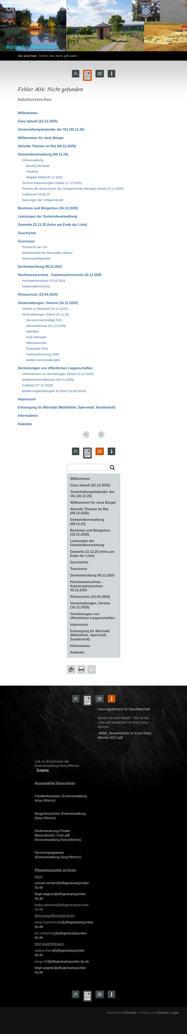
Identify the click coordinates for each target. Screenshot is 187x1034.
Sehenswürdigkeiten (36, 258)
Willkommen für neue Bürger (41, 138)
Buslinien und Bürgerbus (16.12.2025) (48, 208)
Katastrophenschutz (36, 286)
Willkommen (28, 113)
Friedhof (32, 171)
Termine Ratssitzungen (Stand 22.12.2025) (52, 183)
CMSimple (130, 1012)
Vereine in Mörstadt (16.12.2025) (45, 308)
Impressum (27, 399)
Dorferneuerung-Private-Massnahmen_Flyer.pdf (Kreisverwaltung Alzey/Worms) (58, 835)
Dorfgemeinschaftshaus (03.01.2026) (48, 379)
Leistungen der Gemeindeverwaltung (47, 216)
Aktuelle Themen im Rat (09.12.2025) (47, 146)
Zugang (42, 770)
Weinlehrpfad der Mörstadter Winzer (47, 252)
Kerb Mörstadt (36, 337)
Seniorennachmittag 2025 (44, 320)
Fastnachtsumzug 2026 (42, 354)
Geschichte (27, 233)
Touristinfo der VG (34, 247)
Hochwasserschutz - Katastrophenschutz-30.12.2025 (60, 275)
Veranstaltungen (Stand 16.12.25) (45, 314)
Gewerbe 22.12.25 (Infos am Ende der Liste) (52, 224)
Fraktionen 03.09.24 (36, 194)
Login (175, 1012)
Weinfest (32, 331)
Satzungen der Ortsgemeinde (42, 200)
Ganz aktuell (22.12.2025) (38, 121)
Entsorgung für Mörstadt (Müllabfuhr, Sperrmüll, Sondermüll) (66, 407)
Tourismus (26, 241)
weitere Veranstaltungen (43, 360)
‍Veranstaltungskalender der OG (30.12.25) (51, 129)
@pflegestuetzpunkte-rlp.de (68, 961)
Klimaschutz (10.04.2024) (38, 294)
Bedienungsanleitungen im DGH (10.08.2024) (54, 391)
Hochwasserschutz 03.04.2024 (43, 280)
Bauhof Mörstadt (37, 166)
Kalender (25, 424)
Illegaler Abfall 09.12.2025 (44, 177)
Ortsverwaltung (32, 160)
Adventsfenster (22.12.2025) (46, 326)
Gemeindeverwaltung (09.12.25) (43, 154)
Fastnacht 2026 (37, 348)
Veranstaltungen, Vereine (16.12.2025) (48, 303)
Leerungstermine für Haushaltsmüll (124, 709)
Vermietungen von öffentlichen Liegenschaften (55, 368)
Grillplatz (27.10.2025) (37, 385)
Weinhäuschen (36, 343)
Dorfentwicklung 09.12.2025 (40, 266)
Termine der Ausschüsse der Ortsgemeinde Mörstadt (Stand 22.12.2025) (73, 188)
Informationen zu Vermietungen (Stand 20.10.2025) (58, 374)
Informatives (28, 415)
